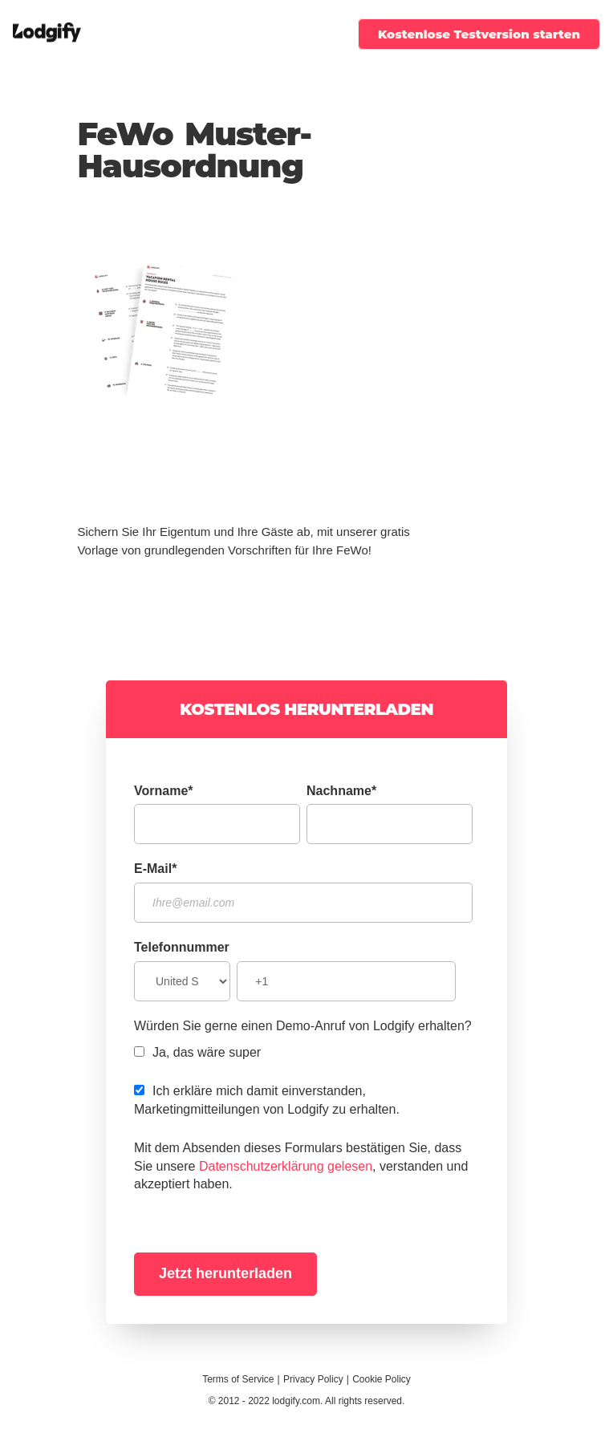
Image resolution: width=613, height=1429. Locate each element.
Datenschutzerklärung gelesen (285, 1166)
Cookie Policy (381, 1379)
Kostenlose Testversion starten (479, 34)
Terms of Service (238, 1379)
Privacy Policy (313, 1379)
